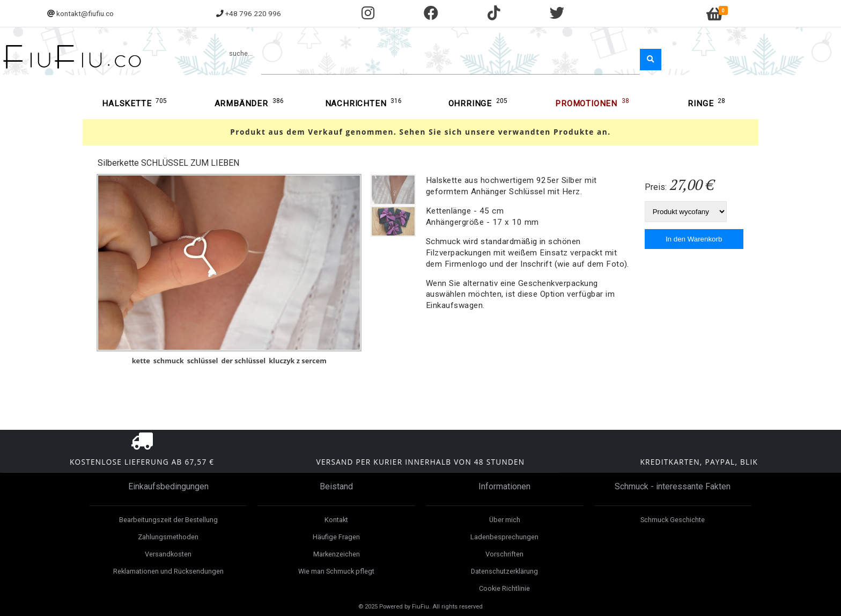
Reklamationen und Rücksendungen (168, 571)
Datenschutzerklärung (504, 571)
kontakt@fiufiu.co (85, 13)
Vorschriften (504, 554)
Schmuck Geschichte (672, 520)
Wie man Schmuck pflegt (336, 571)
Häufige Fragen (336, 537)
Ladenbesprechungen (504, 537)
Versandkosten (168, 554)
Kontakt (336, 520)
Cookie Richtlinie (504, 588)
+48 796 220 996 (253, 13)
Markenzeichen (336, 554)
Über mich (504, 520)
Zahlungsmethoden (168, 537)
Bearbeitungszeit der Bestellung (168, 520)
